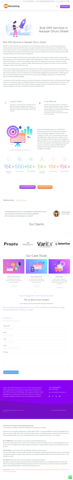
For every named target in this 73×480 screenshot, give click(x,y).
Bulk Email (19, 469)
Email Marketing (54, 469)
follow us (62, 1)
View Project (14, 286)
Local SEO (61, 469)
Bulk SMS (12, 469)
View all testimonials (21, 200)
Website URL (6, 326)
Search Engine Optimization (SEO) (40, 469)
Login (67, 1)
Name (5, 332)
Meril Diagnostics (36, 277)
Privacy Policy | (54, 410)
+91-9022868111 (30, 1)
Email (5, 339)
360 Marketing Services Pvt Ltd (13, 410)
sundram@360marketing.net (46, 1)
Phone (5, 345)
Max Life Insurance (13, 277)
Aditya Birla (59, 277)
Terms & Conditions (62, 410)
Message (5, 352)
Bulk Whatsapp (26, 469)
